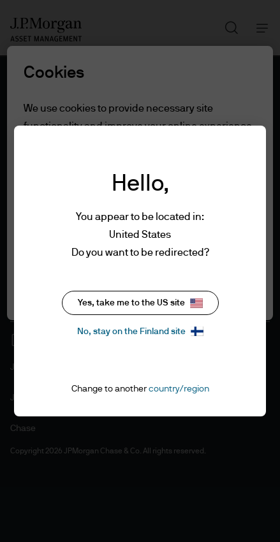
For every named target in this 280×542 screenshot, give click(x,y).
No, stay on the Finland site (140, 331)
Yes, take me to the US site (140, 303)
